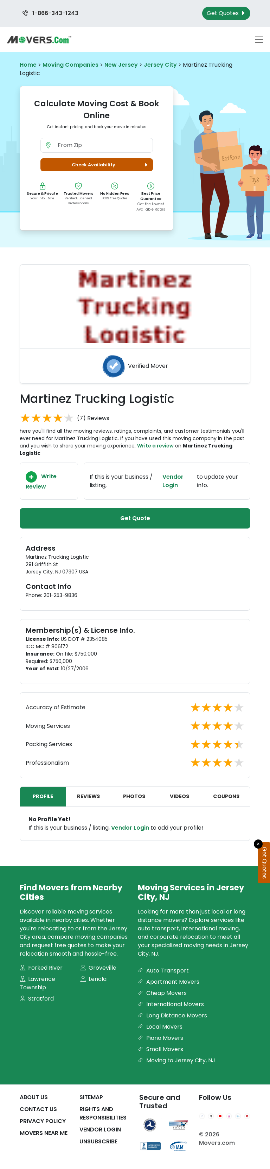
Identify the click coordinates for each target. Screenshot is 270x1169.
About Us (34, 1097)
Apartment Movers (168, 982)
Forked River (41, 968)
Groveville (98, 968)
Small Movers (160, 1049)
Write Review (41, 481)
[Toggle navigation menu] (259, 39)
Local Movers (160, 1027)
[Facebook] (202, 1116)
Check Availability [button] (110, 164)
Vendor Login (130, 828)
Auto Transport (163, 971)
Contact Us (38, 1109)
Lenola (93, 979)
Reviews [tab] (88, 796)
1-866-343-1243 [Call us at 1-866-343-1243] (50, 13)
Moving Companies (70, 65)
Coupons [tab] (226, 796)
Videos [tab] (179, 796)
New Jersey (121, 65)
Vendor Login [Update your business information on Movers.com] (173, 481)
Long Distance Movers (172, 1015)
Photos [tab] (134, 796)
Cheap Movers (162, 993)
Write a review (155, 445)
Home (28, 65)
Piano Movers (160, 1038)
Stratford (37, 999)
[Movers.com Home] (39, 39)
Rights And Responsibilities (103, 1113)
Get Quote (135, 518)
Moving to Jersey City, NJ (176, 1060)
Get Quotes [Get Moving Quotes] (226, 13)
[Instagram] (229, 1116)
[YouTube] (220, 1116)
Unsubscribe (98, 1141)
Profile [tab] (43, 796)
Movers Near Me (44, 1133)
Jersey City (160, 65)
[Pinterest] (247, 1116)
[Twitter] (211, 1116)
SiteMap (91, 1097)
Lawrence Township (37, 983)
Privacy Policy (43, 1121)
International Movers (171, 1004)
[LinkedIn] (238, 1116)
